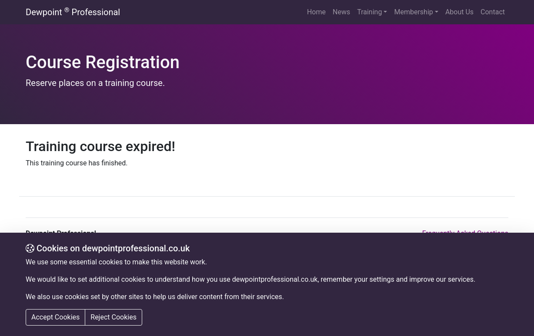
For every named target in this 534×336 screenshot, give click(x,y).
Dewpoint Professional (73, 12)
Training (369, 12)
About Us (459, 12)
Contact (493, 12)
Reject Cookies (113, 317)
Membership (413, 12)
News (341, 12)
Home (316, 12)
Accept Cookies (55, 317)
